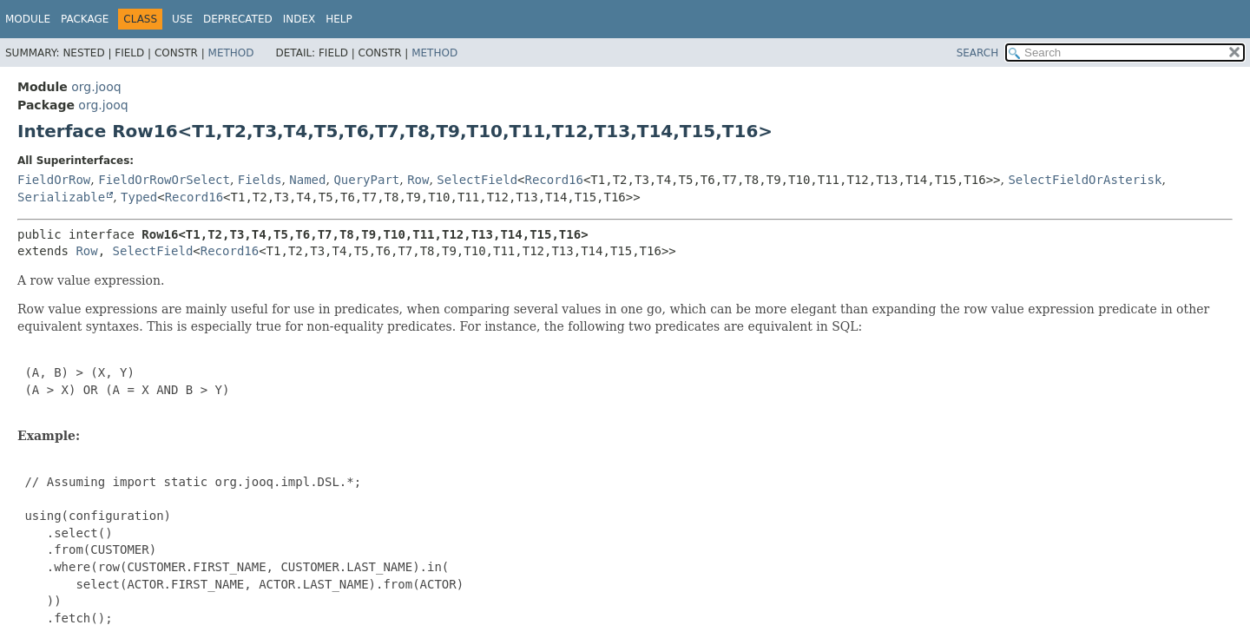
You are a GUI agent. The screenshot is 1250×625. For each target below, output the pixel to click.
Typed (139, 197)
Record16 (554, 180)
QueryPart (366, 180)
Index (299, 19)
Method (231, 53)
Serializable (61, 197)
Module (27, 19)
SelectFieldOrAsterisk (1084, 180)
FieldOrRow (53, 180)
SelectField (477, 180)
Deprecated (238, 19)
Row (418, 180)
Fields (260, 180)
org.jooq (96, 87)
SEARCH (978, 53)
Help (339, 19)
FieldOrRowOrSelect (164, 180)
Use (182, 19)
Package (85, 19)
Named (307, 180)
